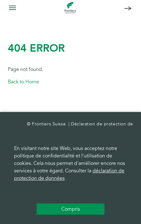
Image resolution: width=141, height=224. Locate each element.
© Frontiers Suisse (47, 124)
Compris (70, 209)
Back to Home (23, 82)
